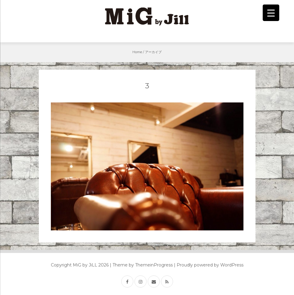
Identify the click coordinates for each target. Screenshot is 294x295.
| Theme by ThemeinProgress (141, 265)
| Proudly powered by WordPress (208, 265)
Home (137, 52)
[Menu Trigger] (271, 13)
